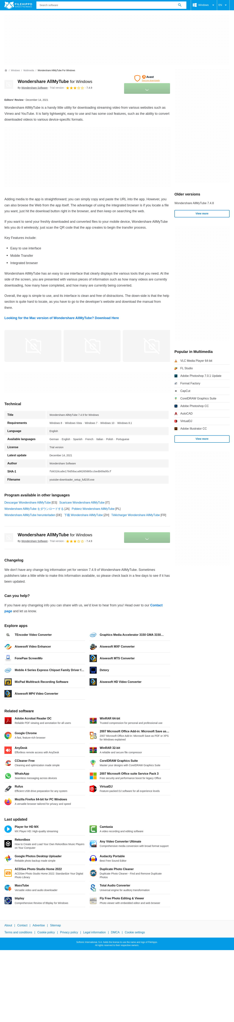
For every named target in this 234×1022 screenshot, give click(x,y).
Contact (22, 925)
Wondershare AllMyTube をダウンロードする (34, 508)
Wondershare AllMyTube (55, 81)
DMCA (115, 932)
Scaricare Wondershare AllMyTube (82, 502)
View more (202, 213)
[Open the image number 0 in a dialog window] (32, 346)
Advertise (39, 925)
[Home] (5, 70)
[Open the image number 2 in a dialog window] (151, 346)
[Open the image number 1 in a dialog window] (92, 346)
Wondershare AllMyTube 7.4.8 (194, 203)
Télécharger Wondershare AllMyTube (135, 515)
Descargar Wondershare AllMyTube (27, 502)
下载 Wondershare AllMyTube (83, 515)
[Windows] (15, 70)
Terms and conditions (18, 932)
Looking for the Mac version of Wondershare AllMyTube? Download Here (61, 318)
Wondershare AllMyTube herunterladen (30, 515)
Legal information (94, 932)
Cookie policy (46, 932)
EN (223, 5)
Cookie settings (135, 932)
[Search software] (179, 5)
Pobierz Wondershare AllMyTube (93, 508)
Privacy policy (69, 932)
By (33, 87)
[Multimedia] (28, 70)
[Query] (111, 5)
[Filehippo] (18, 5)
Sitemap (55, 925)
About (8, 925)
